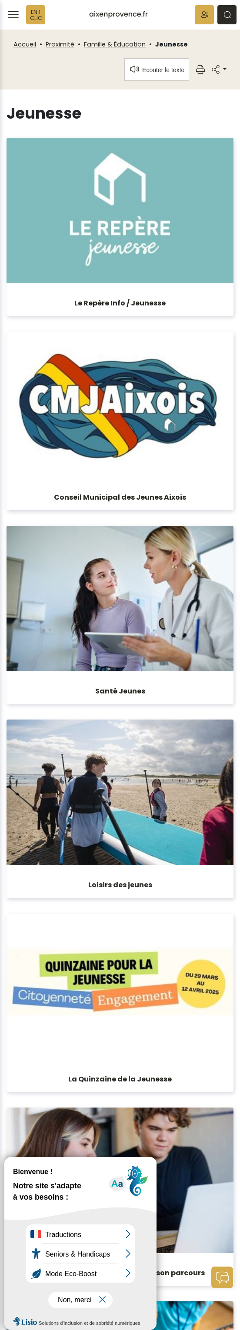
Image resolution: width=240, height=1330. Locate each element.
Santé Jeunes (120, 691)
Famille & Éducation (115, 44)
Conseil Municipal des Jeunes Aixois (120, 497)
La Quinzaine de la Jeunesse (120, 1079)
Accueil (24, 44)
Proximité (60, 44)
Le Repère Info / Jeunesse (120, 303)
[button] (204, 14)
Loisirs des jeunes (120, 885)
